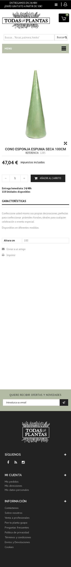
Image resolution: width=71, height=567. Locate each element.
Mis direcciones (13, 485)
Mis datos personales (17, 490)
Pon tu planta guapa (16, 522)
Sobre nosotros (13, 513)
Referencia (32, 152)
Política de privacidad (17, 532)
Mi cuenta (13, 475)
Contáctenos (12, 508)
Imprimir (11, 255)
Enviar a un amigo (16, 249)
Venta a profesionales (17, 517)
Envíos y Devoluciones (17, 542)
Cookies (9, 547)
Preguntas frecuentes (17, 527)
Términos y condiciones (18, 537)
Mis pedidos (12, 481)
